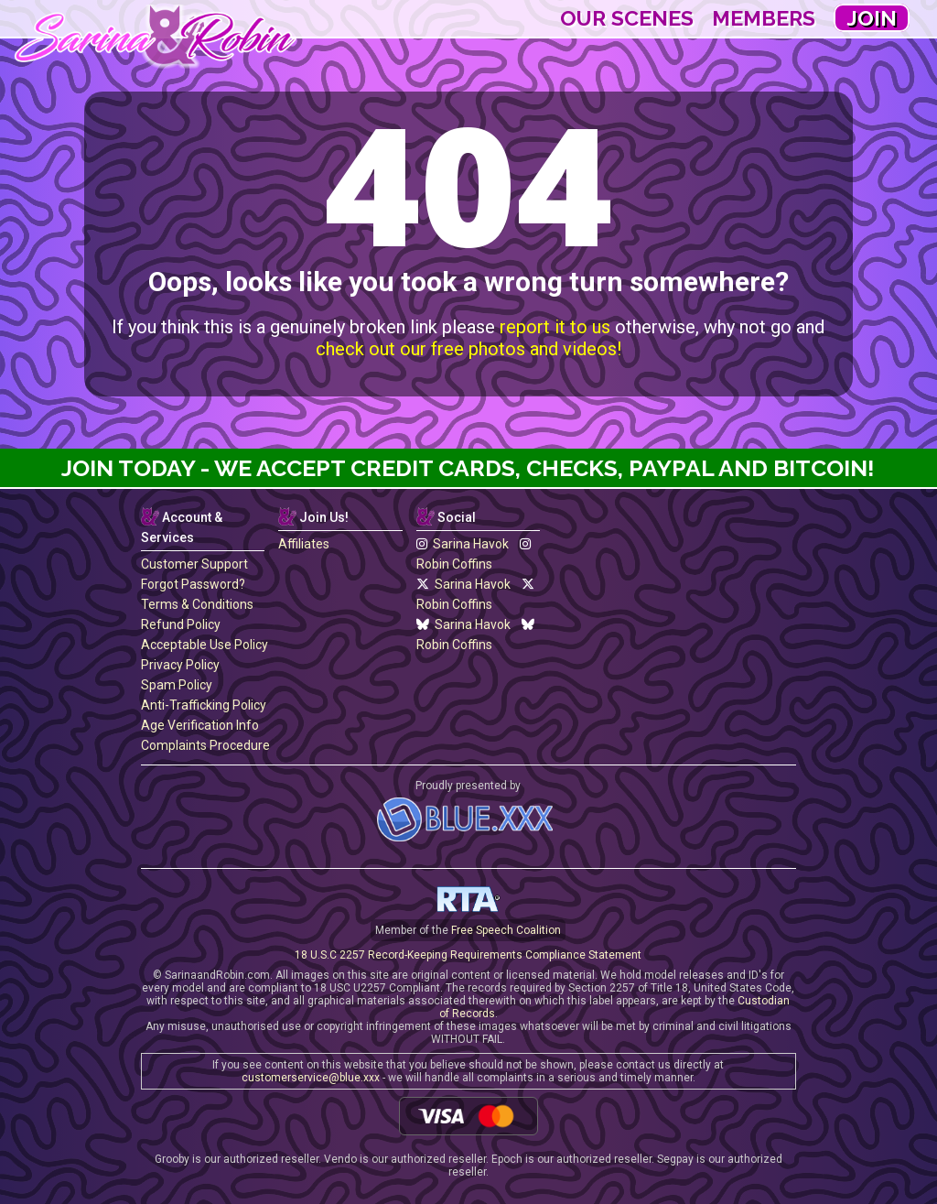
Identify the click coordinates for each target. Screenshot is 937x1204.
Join (871, 17)
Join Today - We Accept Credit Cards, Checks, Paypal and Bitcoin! (468, 468)
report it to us (555, 327)
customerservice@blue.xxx (311, 1077)
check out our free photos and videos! (468, 349)
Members (763, 17)
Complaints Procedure (205, 745)
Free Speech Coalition (506, 930)
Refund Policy (181, 624)
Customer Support (194, 564)
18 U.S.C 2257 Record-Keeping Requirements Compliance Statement (468, 955)
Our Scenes (627, 17)
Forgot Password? (193, 584)
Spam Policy (176, 685)
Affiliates (303, 544)
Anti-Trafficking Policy (203, 705)
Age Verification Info (200, 725)
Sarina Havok (462, 544)
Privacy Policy (180, 664)
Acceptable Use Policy (204, 644)
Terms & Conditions (197, 604)
